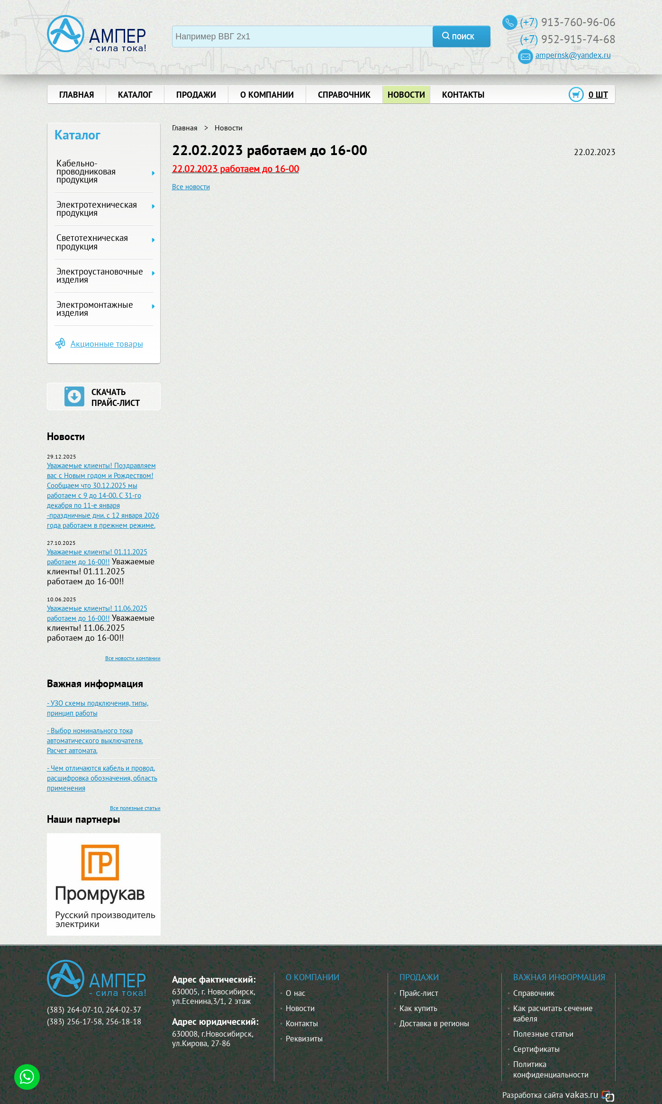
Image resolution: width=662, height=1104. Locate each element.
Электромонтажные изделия (94, 308)
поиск (463, 36)
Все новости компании (133, 658)
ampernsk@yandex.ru (573, 55)
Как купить (418, 1008)
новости (406, 94)
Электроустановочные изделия (99, 275)
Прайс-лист (418, 993)
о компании (267, 94)
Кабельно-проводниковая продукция (86, 171)
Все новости (191, 186)
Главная (185, 127)
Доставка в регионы (434, 1023)
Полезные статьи (543, 1034)
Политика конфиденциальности (551, 1069)
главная (76, 94)
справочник (344, 94)
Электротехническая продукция (96, 208)
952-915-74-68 (578, 39)
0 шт (598, 94)
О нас (296, 993)
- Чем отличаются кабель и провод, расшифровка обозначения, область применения (102, 778)
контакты (463, 94)
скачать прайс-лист (115, 397)
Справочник (533, 993)
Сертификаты (536, 1049)
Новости (229, 127)
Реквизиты (304, 1038)
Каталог (135, 94)
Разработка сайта (532, 1095)
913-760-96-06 (578, 22)
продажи (196, 94)
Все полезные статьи (135, 807)
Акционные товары (107, 343)
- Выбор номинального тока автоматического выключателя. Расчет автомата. (95, 740)
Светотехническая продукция (92, 241)
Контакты (302, 1023)
